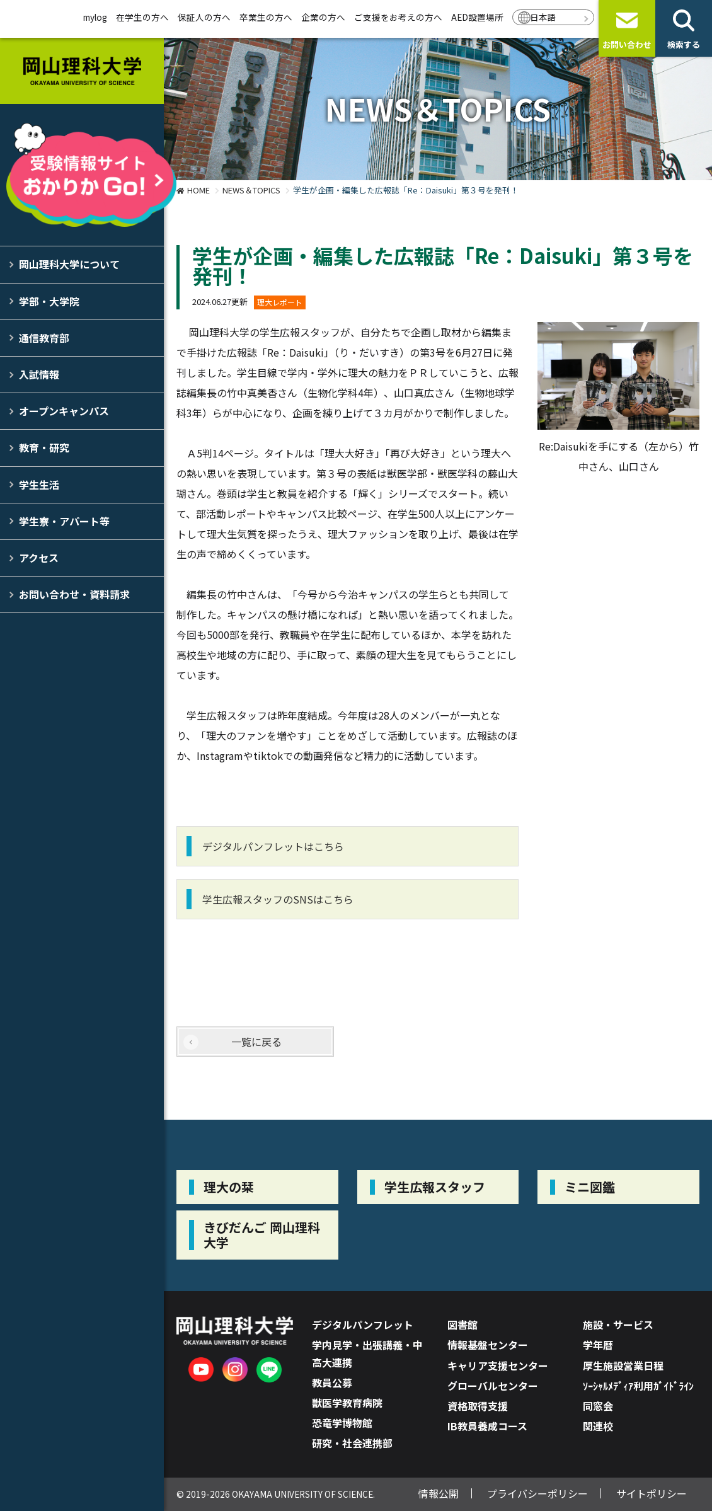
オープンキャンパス (64, 410)
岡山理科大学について (69, 264)
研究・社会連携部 (352, 1443)
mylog (95, 17)
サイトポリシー (651, 1493)
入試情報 (39, 374)
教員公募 (332, 1382)
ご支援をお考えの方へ (398, 17)
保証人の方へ (204, 17)
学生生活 (39, 484)
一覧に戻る (256, 1041)
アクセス (39, 557)
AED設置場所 (477, 17)
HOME (198, 190)
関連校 (598, 1425)
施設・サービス (618, 1324)
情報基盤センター (487, 1344)
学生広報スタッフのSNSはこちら (277, 899)
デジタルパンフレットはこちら (273, 846)
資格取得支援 (477, 1405)
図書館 (462, 1324)
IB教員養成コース (487, 1425)
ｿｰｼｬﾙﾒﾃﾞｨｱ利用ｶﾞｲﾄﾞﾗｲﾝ (638, 1385)
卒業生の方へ (265, 17)
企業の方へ (323, 17)
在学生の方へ (142, 17)
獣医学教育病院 (347, 1402)
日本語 (543, 17)
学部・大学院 (49, 301)
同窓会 (598, 1405)
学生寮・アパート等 (64, 521)
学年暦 (598, 1344)
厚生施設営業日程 (623, 1365)
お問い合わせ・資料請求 (74, 594)
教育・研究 (44, 447)
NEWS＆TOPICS (251, 190)
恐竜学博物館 (342, 1422)
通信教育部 (44, 337)
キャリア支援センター (497, 1365)
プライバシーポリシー (537, 1493)
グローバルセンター (492, 1385)
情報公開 (438, 1493)
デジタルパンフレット (362, 1324)
